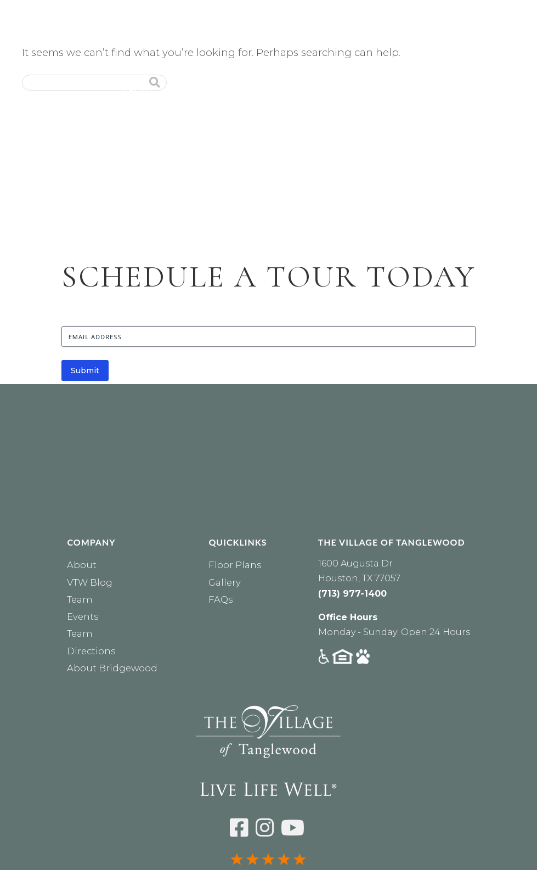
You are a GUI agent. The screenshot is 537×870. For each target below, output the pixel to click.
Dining (383, 90)
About (138, 90)
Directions (91, 651)
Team (80, 599)
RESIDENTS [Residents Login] (328, 72)
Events (508, 90)
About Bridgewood (112, 668)
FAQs (220, 599)
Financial (445, 90)
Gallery (224, 582)
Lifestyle (322, 90)
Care (266, 90)
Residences (204, 90)
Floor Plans (234, 564)
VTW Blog (89, 582)
